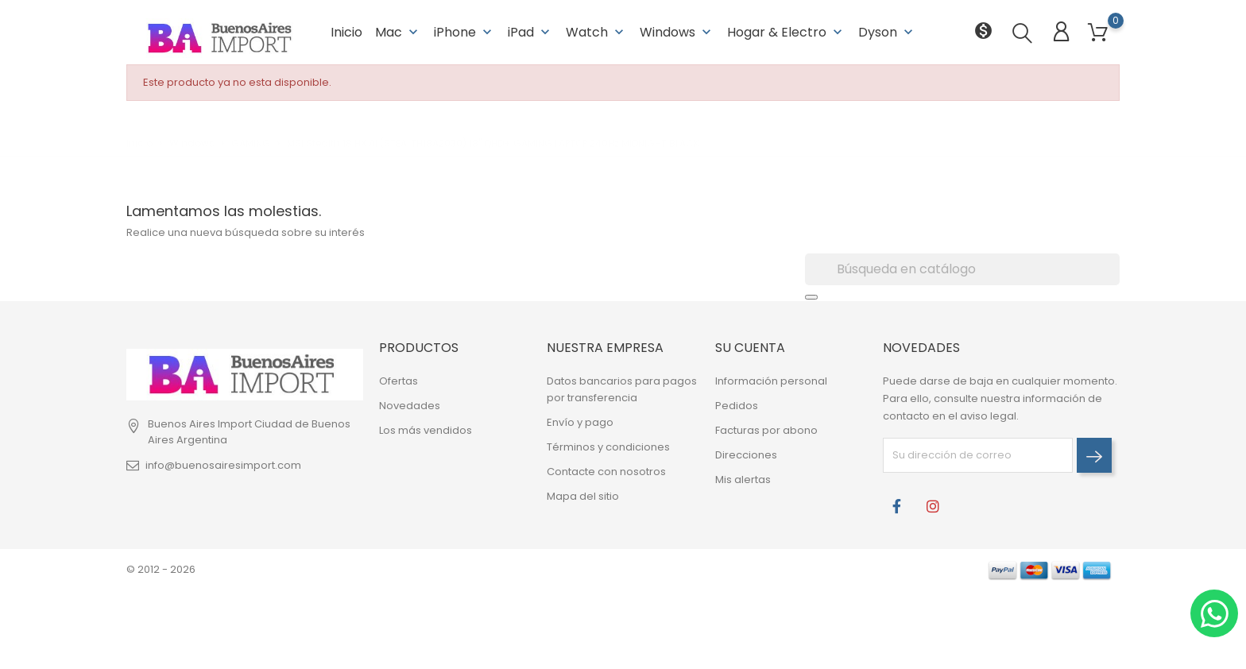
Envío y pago (580, 422)
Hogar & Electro (786, 31)
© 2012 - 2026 (160, 569)
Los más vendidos (425, 430)
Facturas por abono (766, 430)
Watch (596, 31)
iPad (530, 31)
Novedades (409, 405)
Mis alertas (743, 479)
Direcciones (746, 454)
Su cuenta (750, 347)
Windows (677, 31)
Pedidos (736, 405)
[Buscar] (962, 269)
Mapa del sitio (583, 496)
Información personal (771, 381)
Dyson (887, 31)
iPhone (464, 31)
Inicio (346, 31)
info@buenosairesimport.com (223, 465)
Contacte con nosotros (606, 471)
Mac (398, 31)
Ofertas (398, 381)
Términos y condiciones (608, 446)
